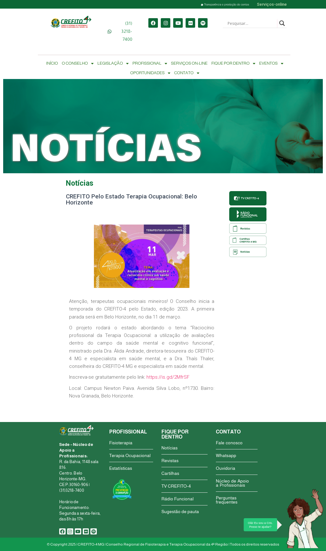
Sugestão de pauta (180, 511)
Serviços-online (272, 4)
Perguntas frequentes (226, 499)
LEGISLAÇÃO (113, 63)
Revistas (170, 460)
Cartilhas (170, 473)
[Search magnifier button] (282, 23)
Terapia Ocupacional (130, 455)
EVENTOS (271, 63)
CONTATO (186, 73)
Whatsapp (226, 455)
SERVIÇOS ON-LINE (189, 63)
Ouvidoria (225, 468)
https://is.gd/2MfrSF (167, 377)
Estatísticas (120, 468)
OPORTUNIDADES (150, 73)
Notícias (169, 447)
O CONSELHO (78, 63)
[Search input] (252, 23)
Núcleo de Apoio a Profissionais (232, 483)
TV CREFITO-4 (176, 486)
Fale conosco (229, 442)
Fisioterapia (120, 442)
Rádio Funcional (177, 498)
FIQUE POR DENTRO (233, 63)
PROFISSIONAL (149, 63)
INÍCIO (52, 63)
